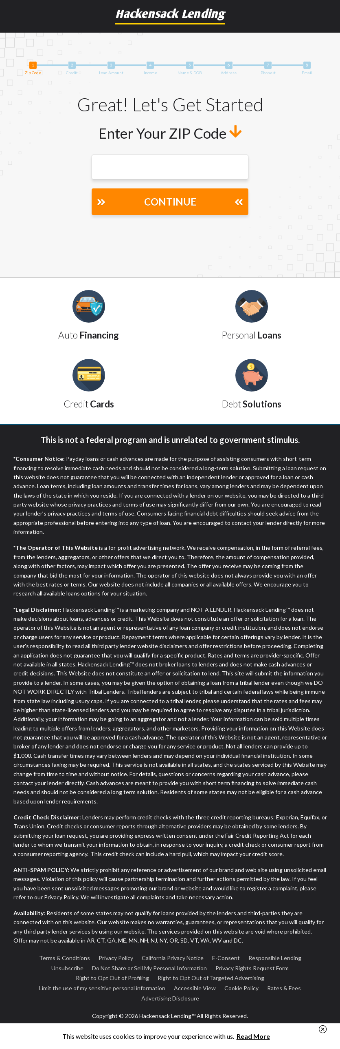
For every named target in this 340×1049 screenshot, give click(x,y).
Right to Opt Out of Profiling (112, 977)
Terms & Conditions (64, 957)
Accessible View (195, 988)
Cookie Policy (241, 988)
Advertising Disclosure (170, 998)
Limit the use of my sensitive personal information (102, 988)
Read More (253, 1036)
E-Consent (226, 957)
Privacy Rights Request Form (252, 968)
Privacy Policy (116, 957)
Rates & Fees (284, 988)
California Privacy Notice (173, 957)
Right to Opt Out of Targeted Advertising (211, 977)
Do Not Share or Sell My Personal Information (149, 968)
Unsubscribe (67, 968)
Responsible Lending (274, 957)
